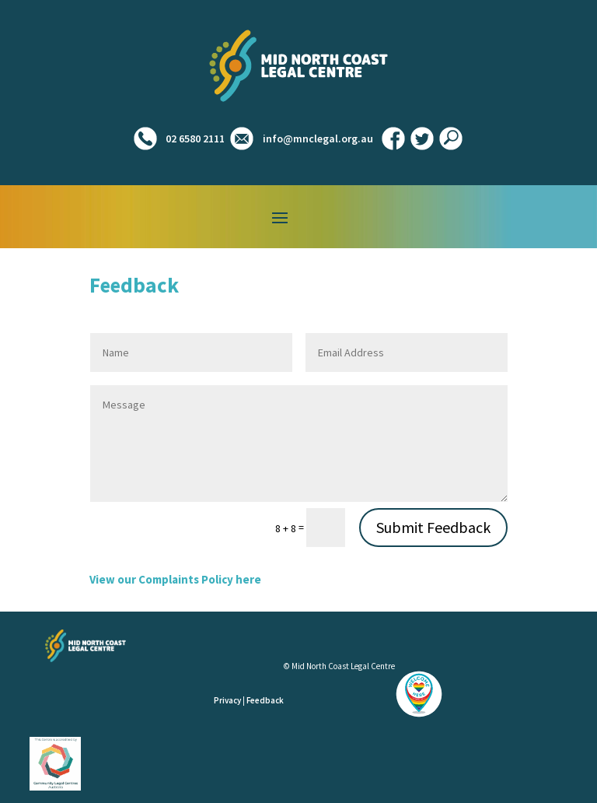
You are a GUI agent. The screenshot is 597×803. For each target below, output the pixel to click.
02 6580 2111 (194, 138)
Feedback (265, 700)
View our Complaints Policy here (175, 579)
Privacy (227, 700)
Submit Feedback (433, 527)
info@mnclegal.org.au (318, 138)
